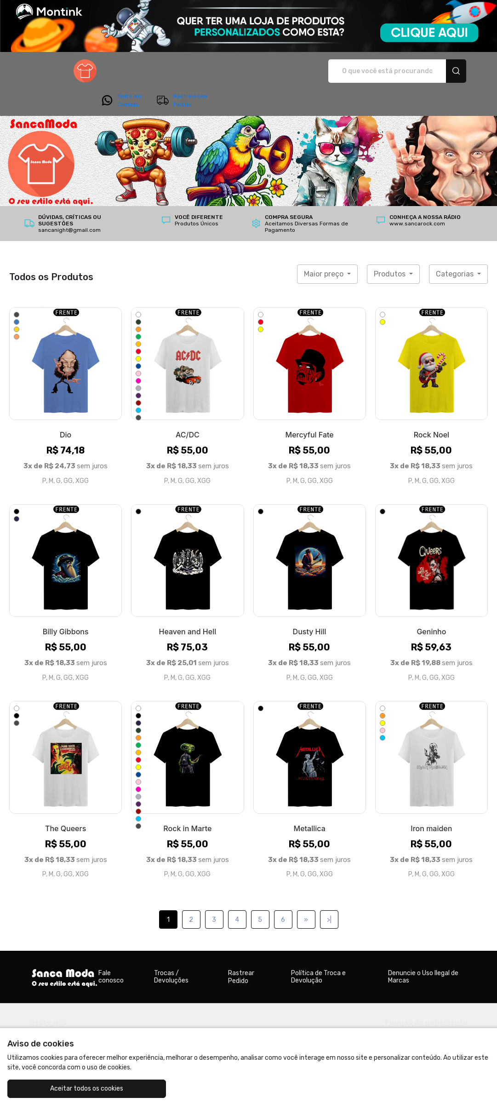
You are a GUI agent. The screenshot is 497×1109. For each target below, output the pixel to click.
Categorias (455, 248)
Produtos (390, 248)
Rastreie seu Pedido (437, 71)
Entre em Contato (376, 71)
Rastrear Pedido (241, 951)
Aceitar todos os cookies (67, 1088)
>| (329, 894)
